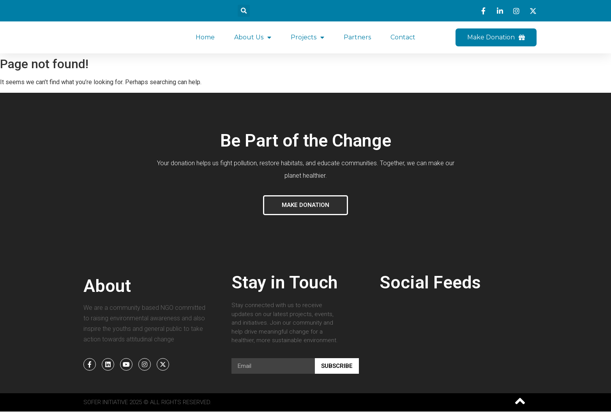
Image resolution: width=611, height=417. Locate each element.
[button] (244, 11)
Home (205, 40)
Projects (307, 40)
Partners (357, 40)
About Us (252, 40)
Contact (402, 40)
